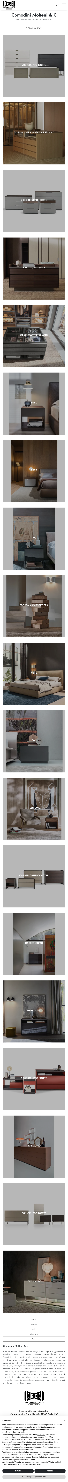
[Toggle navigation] (64, 5)
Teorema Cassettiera (34, 605)
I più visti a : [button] (34, 1334)
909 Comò (34, 1280)
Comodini (35, 19)
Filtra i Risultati (34, 28)
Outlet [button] (34, 1339)
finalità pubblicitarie (28, 1445)
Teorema (34, 808)
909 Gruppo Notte (34, 65)
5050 (34, 402)
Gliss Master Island (34, 335)
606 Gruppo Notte (34, 1213)
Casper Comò (34, 943)
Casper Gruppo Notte (34, 875)
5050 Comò (34, 1010)
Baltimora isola (34, 267)
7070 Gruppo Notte (34, 200)
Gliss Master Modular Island (34, 132)
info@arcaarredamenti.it (36, 1410)
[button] (65, 1420)
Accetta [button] (50, 1471)
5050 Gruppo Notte (34, 1078)
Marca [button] (34, 1319)
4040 (34, 672)
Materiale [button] (34, 1324)
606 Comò (34, 1145)
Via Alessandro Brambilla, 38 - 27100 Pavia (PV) (34, 1414)
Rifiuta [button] (18, 1471)
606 (34, 740)
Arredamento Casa (26, 19)
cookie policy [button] (20, 1432)
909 (34, 537)
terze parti (41, 1435)
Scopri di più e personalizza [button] (34, 1477)
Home (17, 19)
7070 (34, 470)
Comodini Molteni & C (46, 19)
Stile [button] (33, 1329)
